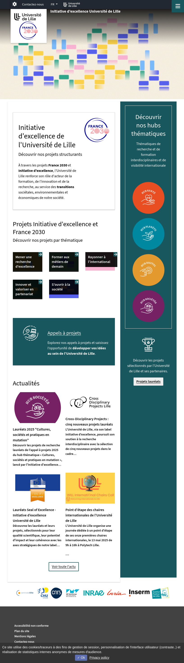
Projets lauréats (148, 381)
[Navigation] (178, 6)
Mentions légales (25, 636)
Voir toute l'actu (64, 566)
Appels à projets (64, 333)
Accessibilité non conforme (31, 626)
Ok (81, 657)
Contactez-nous (33, 4)
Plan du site (21, 631)
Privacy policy (99, 657)
